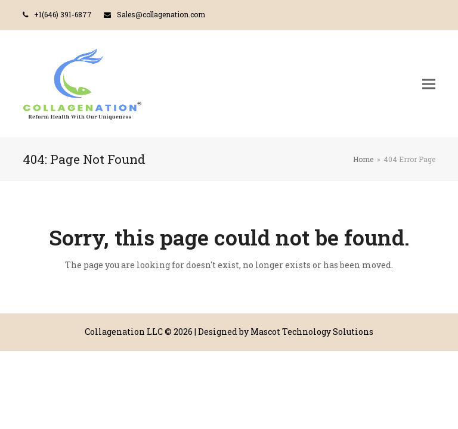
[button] (428, 84)
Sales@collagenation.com (161, 14)
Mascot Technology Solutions (311, 331)
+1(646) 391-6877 (63, 14)
